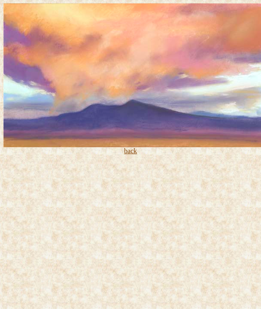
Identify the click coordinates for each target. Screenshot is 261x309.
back (130, 150)
